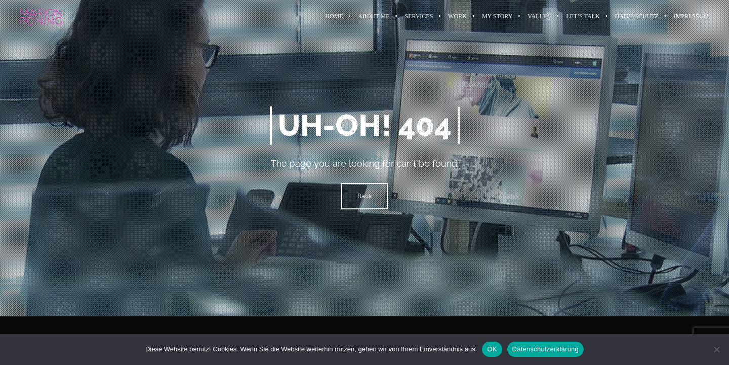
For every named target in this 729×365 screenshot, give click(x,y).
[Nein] (716, 349)
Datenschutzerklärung (545, 349)
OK (492, 349)
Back (364, 196)
